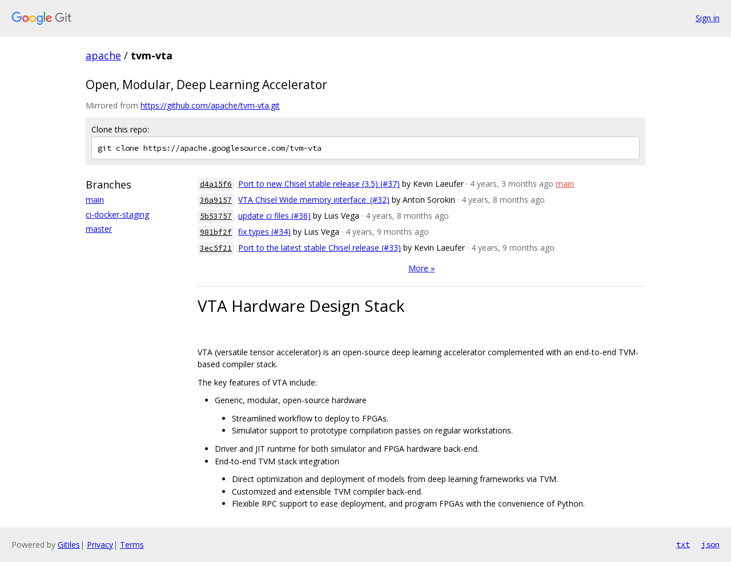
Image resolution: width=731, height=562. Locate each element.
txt (683, 544)
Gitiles (69, 544)
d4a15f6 (216, 184)
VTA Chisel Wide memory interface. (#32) (313, 199)
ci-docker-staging (117, 214)
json (710, 544)
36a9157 (216, 200)
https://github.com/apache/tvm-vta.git (210, 105)
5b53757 (216, 216)
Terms (132, 544)
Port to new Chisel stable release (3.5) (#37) (319, 183)
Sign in (708, 18)
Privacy (100, 544)
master (99, 228)
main (95, 199)
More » (421, 268)
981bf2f (216, 232)
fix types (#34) (264, 231)
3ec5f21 (216, 248)
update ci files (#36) (274, 215)
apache (103, 55)
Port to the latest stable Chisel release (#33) (319, 247)
